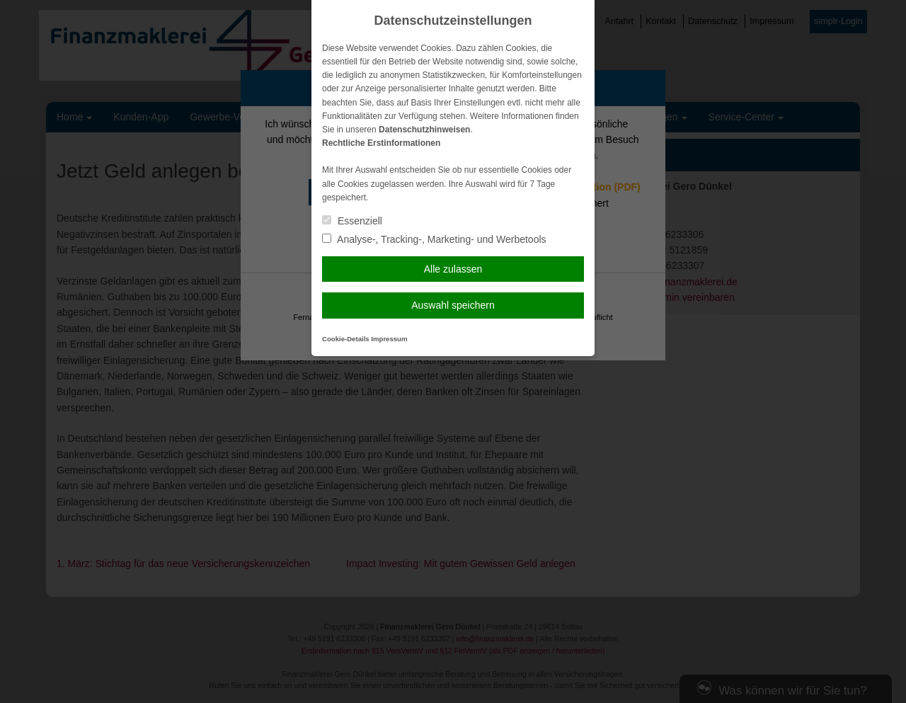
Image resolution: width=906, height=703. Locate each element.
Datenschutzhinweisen (424, 130)
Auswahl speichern (453, 305)
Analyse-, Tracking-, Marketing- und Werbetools (434, 239)
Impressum (389, 339)
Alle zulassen (453, 269)
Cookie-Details (345, 339)
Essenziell (352, 221)
